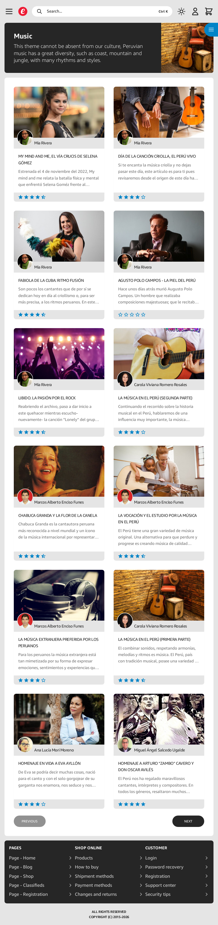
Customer (156, 847)
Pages (15, 847)
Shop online (88, 847)
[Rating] (59, 197)
